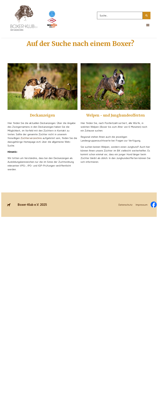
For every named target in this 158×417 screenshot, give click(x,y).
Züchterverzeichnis (31, 138)
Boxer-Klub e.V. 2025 (32, 205)
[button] (147, 25)
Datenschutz (125, 204)
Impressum (141, 204)
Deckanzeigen (42, 115)
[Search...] (120, 15)
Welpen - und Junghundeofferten (115, 115)
